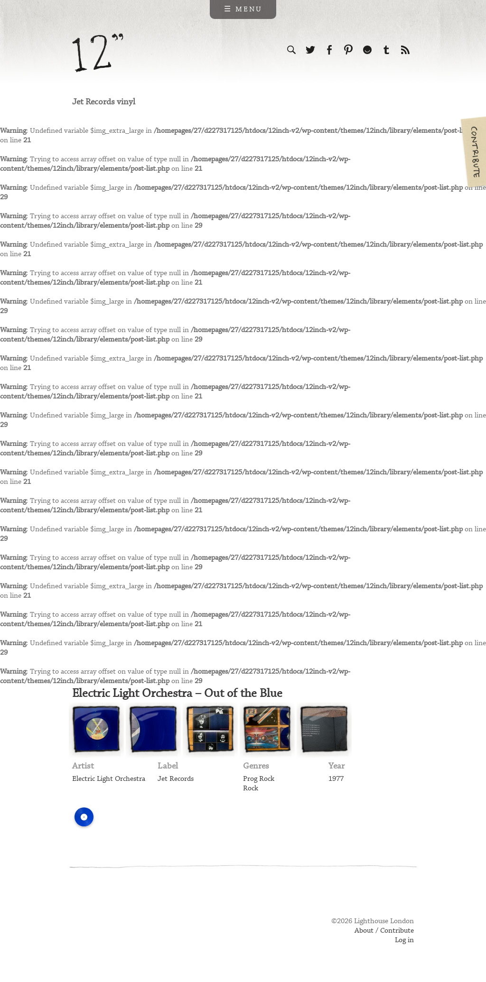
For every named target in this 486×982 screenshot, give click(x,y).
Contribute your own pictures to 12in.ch (472, 152)
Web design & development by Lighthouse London (114, 935)
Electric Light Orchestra (108, 779)
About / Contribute (384, 931)
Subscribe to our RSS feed (405, 50)
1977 (336, 779)
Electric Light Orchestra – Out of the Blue (177, 693)
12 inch (98, 53)
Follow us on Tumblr (386, 50)
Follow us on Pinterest (348, 50)
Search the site (291, 50)
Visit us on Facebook (329, 50)
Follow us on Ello (367, 50)
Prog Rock (258, 779)
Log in (404, 940)
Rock (250, 788)
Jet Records (176, 779)
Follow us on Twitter (310, 50)
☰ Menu (243, 9)
